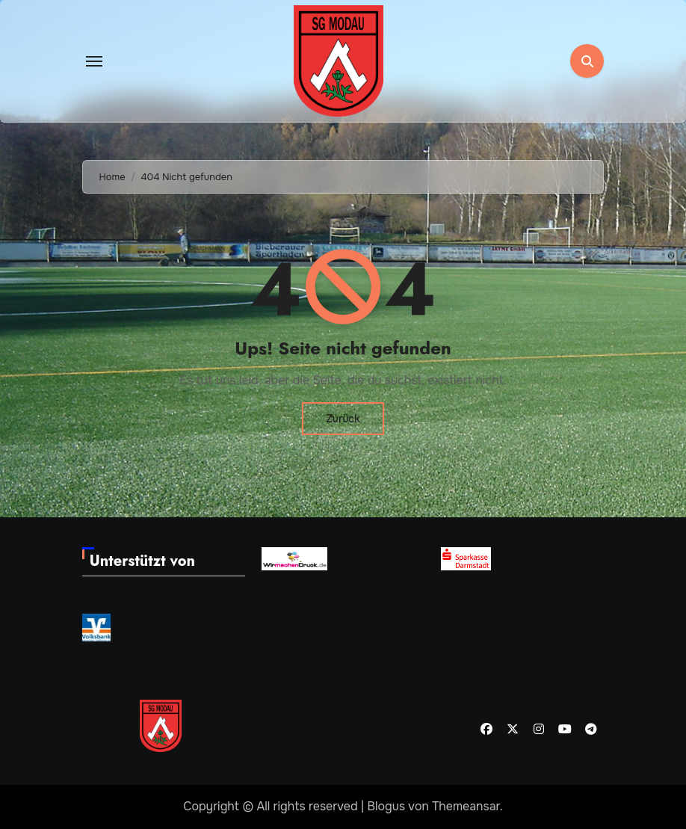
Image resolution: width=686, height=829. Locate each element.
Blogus (387, 806)
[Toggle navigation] (94, 61)
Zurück (342, 418)
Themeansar (466, 806)
